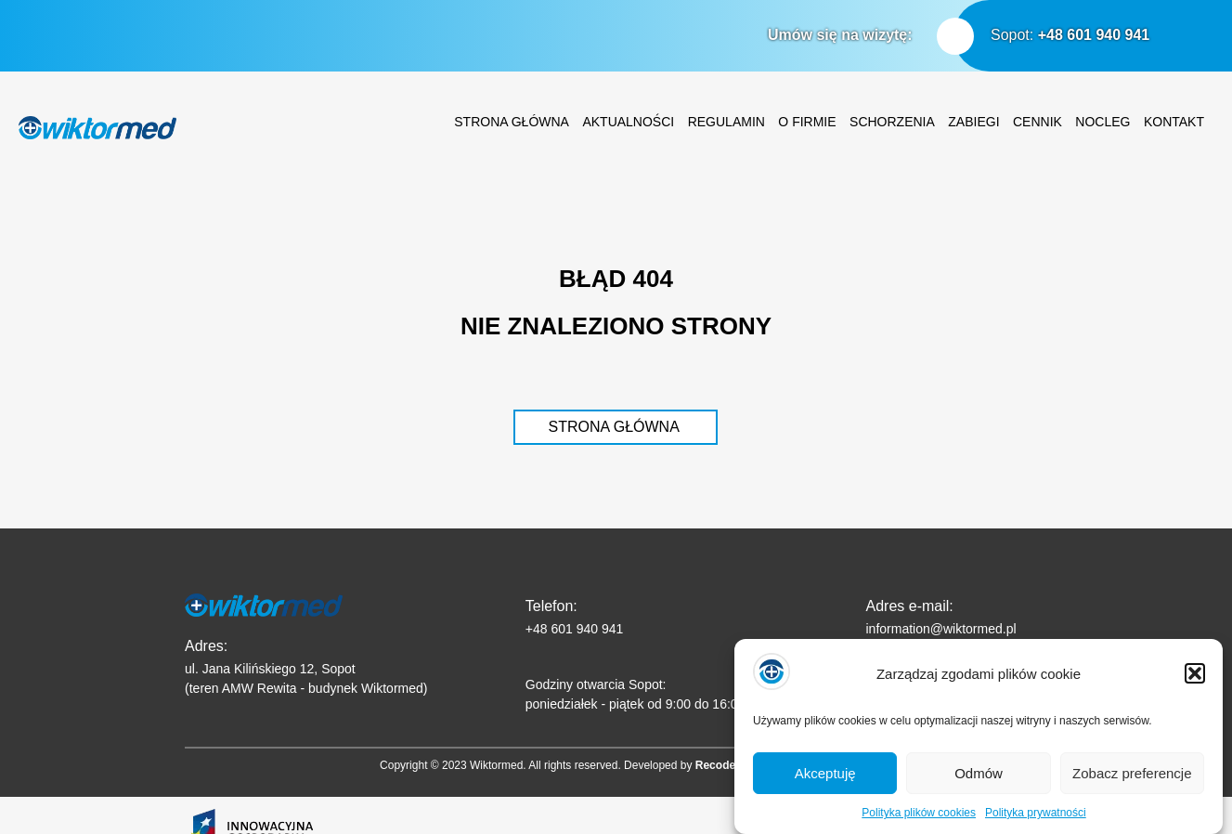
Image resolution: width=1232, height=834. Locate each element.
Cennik (1037, 121)
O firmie (807, 121)
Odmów (978, 781)
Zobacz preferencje (1131, 781)
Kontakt (1174, 121)
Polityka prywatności (1035, 820)
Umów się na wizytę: (840, 35)
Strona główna (511, 121)
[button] (1195, 681)
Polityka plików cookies (919, 820)
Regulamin (726, 121)
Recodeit (719, 765)
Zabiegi (973, 121)
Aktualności (628, 121)
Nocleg (1102, 121)
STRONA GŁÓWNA (613, 427)
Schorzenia (892, 121)
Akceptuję (825, 781)
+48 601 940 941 (1094, 35)
